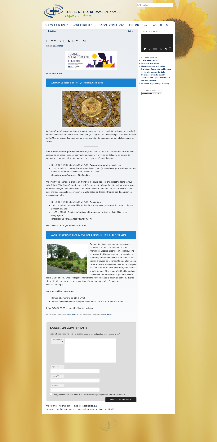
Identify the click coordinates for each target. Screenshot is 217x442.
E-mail (55, 376)
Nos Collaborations (110, 25)
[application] (157, 43)
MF (81, 314)
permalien (108, 314)
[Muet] (166, 48)
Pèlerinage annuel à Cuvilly (153, 75)
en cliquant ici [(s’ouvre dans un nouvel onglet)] (79, 225)
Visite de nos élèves (149, 60)
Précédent (51, 31)
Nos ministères (82, 25)
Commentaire (57, 341)
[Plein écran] (170, 48)
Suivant (132, 31)
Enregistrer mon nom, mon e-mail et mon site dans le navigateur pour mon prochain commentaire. (90, 394)
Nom (55, 367)
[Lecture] (145, 48)
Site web (55, 386)
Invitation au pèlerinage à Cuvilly (155, 84)
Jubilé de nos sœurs (150, 63)
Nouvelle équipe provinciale (153, 66)
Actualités (160, 25)
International (138, 25)
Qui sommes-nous (56, 25)
